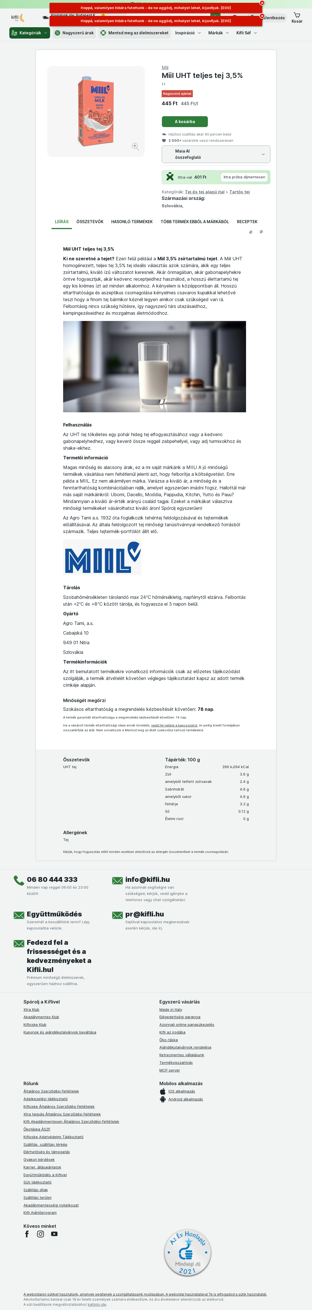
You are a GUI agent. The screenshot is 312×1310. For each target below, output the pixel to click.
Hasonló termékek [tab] (132, 221)
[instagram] (40, 1234)
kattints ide (97, 1304)
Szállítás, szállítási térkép (45, 1144)
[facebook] (26, 1234)
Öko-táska (168, 1040)
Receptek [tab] (247, 221)
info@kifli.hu (147, 879)
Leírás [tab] (62, 221)
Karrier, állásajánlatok (42, 1167)
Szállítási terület (37, 1197)
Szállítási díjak (35, 1190)
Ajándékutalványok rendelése (185, 1047)
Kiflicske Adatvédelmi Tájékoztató (53, 1136)
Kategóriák (30, 33)
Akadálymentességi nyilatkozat (51, 1205)
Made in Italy (170, 1009)
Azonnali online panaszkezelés (186, 1024)
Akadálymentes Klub (41, 1017)
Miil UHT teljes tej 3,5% (202, 75)
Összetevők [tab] (89, 221)
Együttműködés (54, 914)
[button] (267, 17)
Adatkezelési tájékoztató (45, 1098)
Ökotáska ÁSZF (36, 1129)
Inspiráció (188, 32)
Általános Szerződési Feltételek (51, 1091)
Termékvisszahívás (176, 1062)
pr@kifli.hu (144, 914)
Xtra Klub (31, 1009)
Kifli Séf (247, 32)
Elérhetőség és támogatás (46, 1152)
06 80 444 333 (52, 879)
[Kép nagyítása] (136, 147)
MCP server (169, 1070)
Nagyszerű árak (74, 33)
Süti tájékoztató (37, 1182)
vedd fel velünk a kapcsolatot (174, 725)
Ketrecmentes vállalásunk (181, 1055)
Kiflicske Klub (34, 1024)
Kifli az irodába (172, 1032)
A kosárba (185, 121)
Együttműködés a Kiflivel (45, 1174)
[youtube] (54, 1234)
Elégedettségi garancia (179, 1017)
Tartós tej (239, 192)
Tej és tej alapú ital (205, 192)
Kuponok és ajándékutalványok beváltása (59, 1032)
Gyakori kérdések (39, 1159)
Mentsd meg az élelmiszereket (134, 33)
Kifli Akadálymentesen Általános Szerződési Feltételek (71, 1121)
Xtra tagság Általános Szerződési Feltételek (62, 1114)
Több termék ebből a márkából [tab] (195, 221)
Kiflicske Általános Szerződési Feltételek (59, 1106)
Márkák (219, 32)
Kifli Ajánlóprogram (40, 1212)
